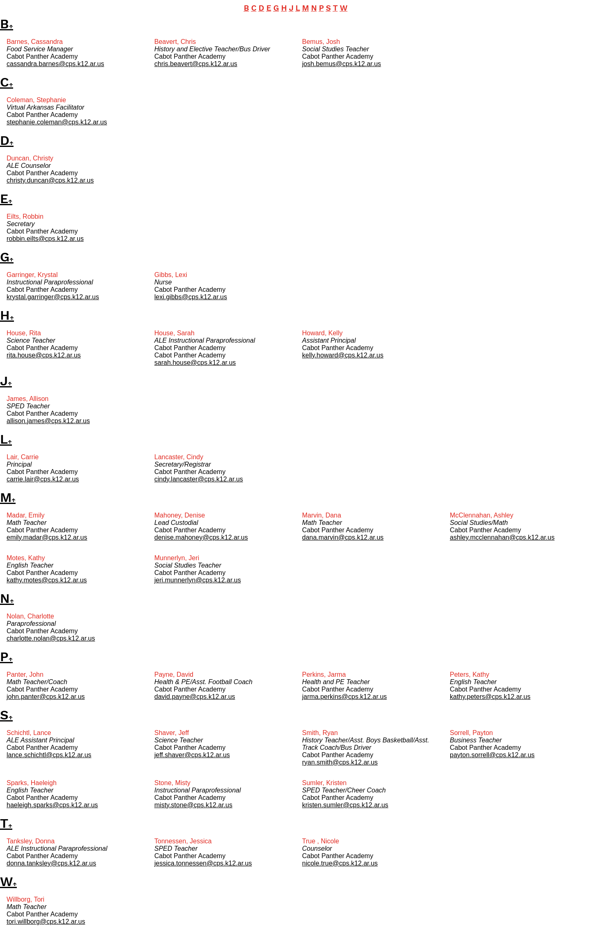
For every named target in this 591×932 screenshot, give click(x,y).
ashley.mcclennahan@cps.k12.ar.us (502, 537)
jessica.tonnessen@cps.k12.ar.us (203, 863)
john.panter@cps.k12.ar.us (46, 696)
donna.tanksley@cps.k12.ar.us (51, 863)
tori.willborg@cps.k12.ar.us (46, 921)
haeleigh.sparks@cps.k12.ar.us (52, 804)
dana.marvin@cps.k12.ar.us (343, 537)
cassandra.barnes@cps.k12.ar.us (55, 63)
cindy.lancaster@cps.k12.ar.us (198, 479)
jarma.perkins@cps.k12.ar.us (344, 696)
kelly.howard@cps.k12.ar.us (342, 355)
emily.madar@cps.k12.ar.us (47, 537)
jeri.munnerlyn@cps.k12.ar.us (197, 580)
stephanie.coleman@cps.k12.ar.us (57, 122)
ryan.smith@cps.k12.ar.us (340, 762)
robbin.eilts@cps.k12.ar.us (45, 238)
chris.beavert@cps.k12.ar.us (195, 63)
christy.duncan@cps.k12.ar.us (50, 180)
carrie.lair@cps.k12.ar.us (43, 479)
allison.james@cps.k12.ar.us (48, 420)
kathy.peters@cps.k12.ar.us (490, 696)
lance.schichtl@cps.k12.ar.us (49, 754)
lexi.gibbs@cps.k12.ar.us (190, 296)
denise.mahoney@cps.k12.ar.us (201, 537)
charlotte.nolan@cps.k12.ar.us (51, 638)
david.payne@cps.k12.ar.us (194, 696)
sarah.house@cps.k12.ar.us (195, 362)
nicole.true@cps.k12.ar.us (340, 863)
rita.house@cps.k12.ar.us (44, 355)
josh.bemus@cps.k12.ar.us (341, 63)
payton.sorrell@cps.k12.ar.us (492, 754)
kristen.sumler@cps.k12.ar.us (345, 804)
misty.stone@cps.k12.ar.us (193, 804)
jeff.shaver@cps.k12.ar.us (192, 754)
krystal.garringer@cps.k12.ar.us (53, 296)
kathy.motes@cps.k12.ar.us (47, 580)
